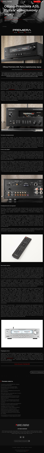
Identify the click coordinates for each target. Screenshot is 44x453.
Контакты (30, 447)
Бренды (18, 447)
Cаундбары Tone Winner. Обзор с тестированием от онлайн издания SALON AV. (10, 407)
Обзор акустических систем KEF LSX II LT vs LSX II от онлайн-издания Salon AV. (11, 394)
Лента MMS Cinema (17, 19)
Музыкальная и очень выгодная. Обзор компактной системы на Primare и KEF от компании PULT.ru (9, 388)
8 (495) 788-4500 (37, 1)
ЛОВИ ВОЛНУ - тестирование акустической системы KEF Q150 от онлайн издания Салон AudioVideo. (10, 401)
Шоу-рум (22, 447)
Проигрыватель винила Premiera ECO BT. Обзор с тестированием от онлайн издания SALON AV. (11, 415)
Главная (6, 19)
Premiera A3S (11, 89)
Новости (10, 19)
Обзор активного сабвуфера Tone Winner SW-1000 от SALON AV (10, 391)
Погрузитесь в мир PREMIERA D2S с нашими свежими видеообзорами (10, 385)
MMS (27, 451)
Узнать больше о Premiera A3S (22, 364)
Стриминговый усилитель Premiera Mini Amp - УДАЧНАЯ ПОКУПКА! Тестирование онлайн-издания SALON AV (10, 397)
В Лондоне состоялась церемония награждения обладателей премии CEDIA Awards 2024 (11, 404)
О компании (14, 447)
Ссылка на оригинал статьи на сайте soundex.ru (33, 69)
